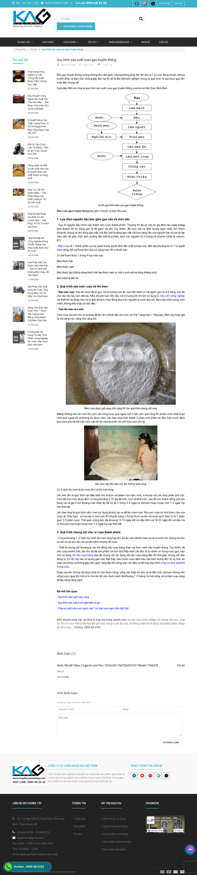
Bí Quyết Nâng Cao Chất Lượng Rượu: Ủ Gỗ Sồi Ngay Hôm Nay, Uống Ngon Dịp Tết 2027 (38, 126)
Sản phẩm (79, 826)
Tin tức (77, 834)
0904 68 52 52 (96, 3)
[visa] (173, 871)
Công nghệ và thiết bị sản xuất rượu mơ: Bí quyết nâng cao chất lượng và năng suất (38, 172)
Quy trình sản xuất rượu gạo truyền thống (86, 60)
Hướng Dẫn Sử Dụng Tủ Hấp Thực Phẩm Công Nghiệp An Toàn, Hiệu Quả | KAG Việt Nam (38, 338)
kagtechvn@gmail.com (54, 3)
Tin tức (94, 42)
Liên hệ (163, 42)
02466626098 (25, 832)
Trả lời (181, 665)
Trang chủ (78, 818)
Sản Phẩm (70, 42)
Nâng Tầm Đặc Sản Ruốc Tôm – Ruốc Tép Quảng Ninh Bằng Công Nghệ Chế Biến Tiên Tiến (38, 314)
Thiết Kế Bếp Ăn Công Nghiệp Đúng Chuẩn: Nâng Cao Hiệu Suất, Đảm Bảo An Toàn (38, 244)
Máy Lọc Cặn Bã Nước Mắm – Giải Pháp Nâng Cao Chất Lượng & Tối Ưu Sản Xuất (37, 196)
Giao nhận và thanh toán (116, 841)
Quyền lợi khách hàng (114, 826)
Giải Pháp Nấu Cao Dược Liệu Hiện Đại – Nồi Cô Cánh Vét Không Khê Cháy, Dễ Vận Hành (38, 269)
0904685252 (42, 832)
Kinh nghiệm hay (120, 42)
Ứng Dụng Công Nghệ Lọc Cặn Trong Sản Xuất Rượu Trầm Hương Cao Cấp (37, 78)
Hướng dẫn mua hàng (114, 834)
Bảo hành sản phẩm (113, 849)
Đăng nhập (164, 3)
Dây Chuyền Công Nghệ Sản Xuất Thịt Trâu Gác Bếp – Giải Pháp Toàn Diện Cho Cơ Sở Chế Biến (38, 102)
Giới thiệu (48, 42)
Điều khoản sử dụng (113, 818)
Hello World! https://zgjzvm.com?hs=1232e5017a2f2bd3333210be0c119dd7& (107, 665)
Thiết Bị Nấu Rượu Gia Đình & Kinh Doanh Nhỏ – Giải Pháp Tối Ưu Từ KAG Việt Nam (38, 220)
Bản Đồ (145, 42)
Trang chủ (25, 42)
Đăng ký (178, 3)
